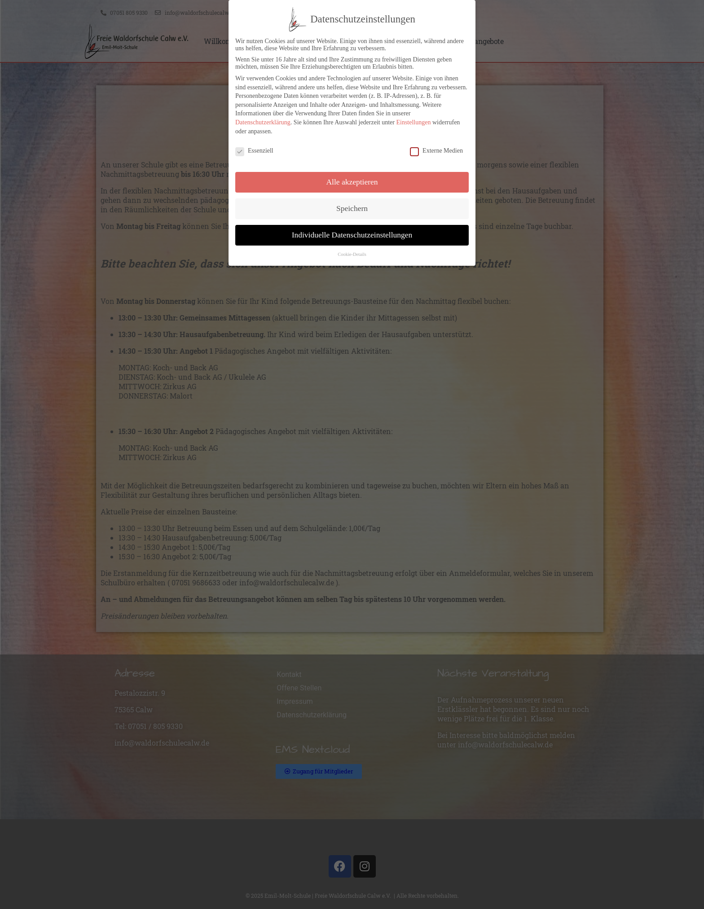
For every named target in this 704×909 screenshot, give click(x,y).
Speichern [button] (352, 207)
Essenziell (254, 150)
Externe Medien (436, 150)
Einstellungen (413, 121)
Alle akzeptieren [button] (352, 180)
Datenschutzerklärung (262, 121)
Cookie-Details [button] (352, 253)
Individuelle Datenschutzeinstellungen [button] (352, 233)
